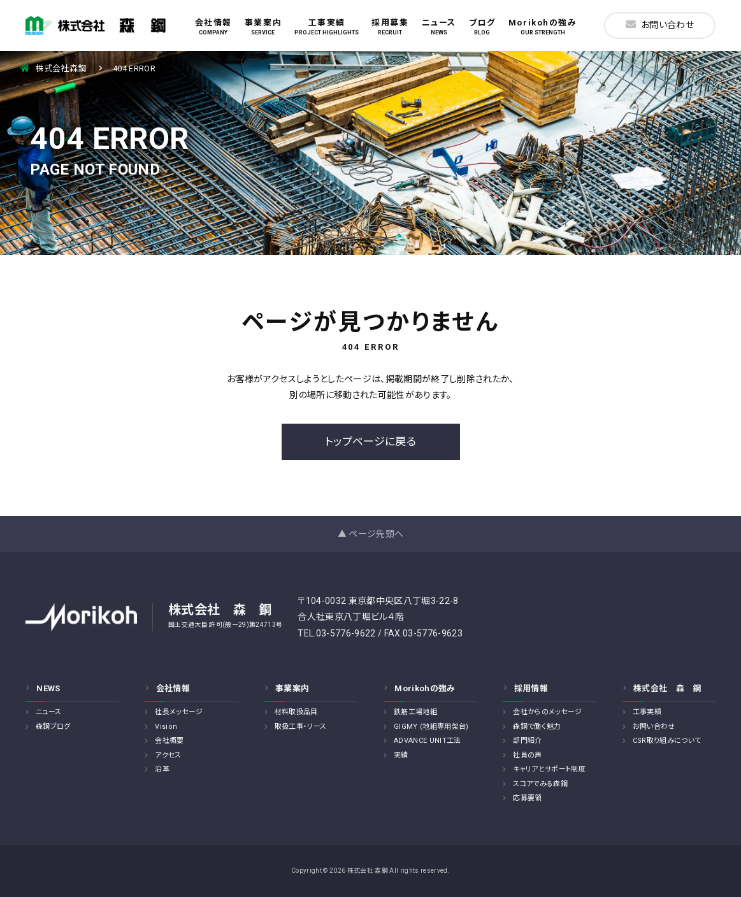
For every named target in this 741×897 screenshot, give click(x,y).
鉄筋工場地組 (415, 712)
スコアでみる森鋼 (540, 784)
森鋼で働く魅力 (537, 726)
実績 (401, 755)
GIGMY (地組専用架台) (431, 726)
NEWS (48, 688)
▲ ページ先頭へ (371, 534)
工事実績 (326, 27)
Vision (166, 726)
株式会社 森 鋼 (667, 688)
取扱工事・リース (301, 726)
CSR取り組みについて (667, 740)
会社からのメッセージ (547, 712)
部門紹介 (527, 740)
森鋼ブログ (53, 726)
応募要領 (527, 798)
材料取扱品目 (296, 712)
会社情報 (213, 27)
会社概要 (169, 740)
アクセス (168, 755)
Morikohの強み (542, 27)
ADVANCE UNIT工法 (427, 740)
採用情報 (531, 688)
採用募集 (389, 27)
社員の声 (527, 755)
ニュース (439, 27)
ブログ (482, 27)
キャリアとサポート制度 (549, 769)
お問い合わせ (660, 24)
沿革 (162, 769)
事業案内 (263, 27)
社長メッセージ (179, 712)
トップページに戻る (370, 441)
